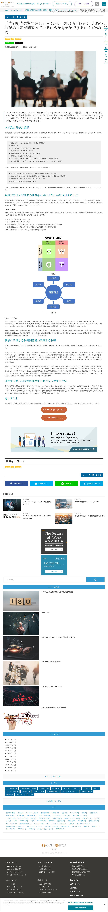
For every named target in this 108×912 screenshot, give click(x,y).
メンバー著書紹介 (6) (12, 791)
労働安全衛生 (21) (94, 821)
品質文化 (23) (71, 821)
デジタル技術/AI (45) (44, 815)
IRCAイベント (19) (11, 823)
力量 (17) (71, 823)
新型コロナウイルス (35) (80, 815)
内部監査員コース (44, 869)
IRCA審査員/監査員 (77, 862)
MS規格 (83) (55, 813)
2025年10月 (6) (11, 753)
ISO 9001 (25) (24, 821)
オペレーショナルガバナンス (48, 890)
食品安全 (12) (95, 826)
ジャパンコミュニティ (14, 890)
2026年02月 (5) (11, 742)
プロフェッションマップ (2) (70, 791)
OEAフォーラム (44, 887)
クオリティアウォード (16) (34, 826)
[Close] (104, 904)
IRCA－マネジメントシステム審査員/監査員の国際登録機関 (26, 10)
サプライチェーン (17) (83, 823)
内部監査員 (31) (57, 818)
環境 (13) (86, 826)
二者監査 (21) (82, 821)
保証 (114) (20, 813)
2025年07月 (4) (11, 762)
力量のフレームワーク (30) (72, 818)
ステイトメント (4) (38, 791)
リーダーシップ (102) (32, 813)
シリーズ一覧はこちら (54, 418)
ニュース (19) (76, 788)
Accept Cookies (80, 907)
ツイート (44, 484)
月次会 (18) (86, 788)
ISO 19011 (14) (76, 826)
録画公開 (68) (10, 815)
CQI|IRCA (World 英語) (26, 4)
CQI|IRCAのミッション (14, 866)
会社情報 (73, 888)
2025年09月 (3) (11, 756)
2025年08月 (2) (11, 759)
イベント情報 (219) (11, 788)
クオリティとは (10, 862)
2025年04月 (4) (11, 770)
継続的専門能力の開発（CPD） (81, 872)
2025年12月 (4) (11, 748)
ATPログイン (75, 891)
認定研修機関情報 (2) (53, 791)
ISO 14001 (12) (10, 829)
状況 (13, 38)
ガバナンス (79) (74, 813)
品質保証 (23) (61, 821)
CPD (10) (96, 788)
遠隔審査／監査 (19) (25, 823)
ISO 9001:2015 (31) (44, 818)
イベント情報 (11, 884)
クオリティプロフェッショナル (16, 875)
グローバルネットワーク (14, 887)
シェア (19, 484)
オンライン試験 (84, 4)
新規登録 (106, 46)
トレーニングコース (45, 862)
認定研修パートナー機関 (47, 872)
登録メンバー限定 (62, 4)
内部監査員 (18, 38)
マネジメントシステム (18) (58, 823)
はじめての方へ (45, 4)
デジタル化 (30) (86, 818)
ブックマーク (94, 484)
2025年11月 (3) (11, 750)
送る (69, 484)
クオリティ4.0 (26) (11, 821)
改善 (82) (64, 813)
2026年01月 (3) (11, 745)
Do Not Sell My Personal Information (80, 902)
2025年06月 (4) (11, 765)
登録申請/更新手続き (78, 866)
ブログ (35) (66, 788)
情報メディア (54, 10)
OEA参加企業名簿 (45, 892)
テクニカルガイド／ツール (15, 892)
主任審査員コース (44, 866)
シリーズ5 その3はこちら (54, 410)
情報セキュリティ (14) (51, 826)
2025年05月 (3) (11, 767)
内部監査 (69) (93, 813)
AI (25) (32, 821)
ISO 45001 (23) (41, 821)
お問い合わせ (75, 884)
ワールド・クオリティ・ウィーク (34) (17, 818)
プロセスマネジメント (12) (45, 829)
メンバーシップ (10, 880)
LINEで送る (9, 43)
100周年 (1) (9, 794)
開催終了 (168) (10, 813)
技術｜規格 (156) (44, 788)
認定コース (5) (26, 791)
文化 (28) (96, 818)
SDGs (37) (67, 815)
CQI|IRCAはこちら (77, 895)
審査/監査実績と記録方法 (79, 869)
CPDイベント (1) (21, 794)
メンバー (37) (57, 815)
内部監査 (8, 38)
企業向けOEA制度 (45, 884)
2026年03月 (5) (11, 739)
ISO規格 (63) (20, 815)
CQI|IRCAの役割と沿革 (14, 869)
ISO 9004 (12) (22, 829)
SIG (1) (31, 794)
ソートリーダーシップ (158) (28, 788)
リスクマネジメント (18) (41, 823)
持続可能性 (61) (31, 815)
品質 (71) (84, 813)
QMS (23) (51, 821)
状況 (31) (33, 818)
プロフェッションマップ (14, 872)
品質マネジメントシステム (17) (15, 826)
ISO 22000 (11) (60, 829)
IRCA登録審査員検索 (78, 875)
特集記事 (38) (56, 788)
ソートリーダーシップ (68, 10)
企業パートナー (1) (86, 791)
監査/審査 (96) (45, 813)
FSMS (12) (32, 829)
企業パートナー (43, 880)
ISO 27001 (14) (65, 826)
